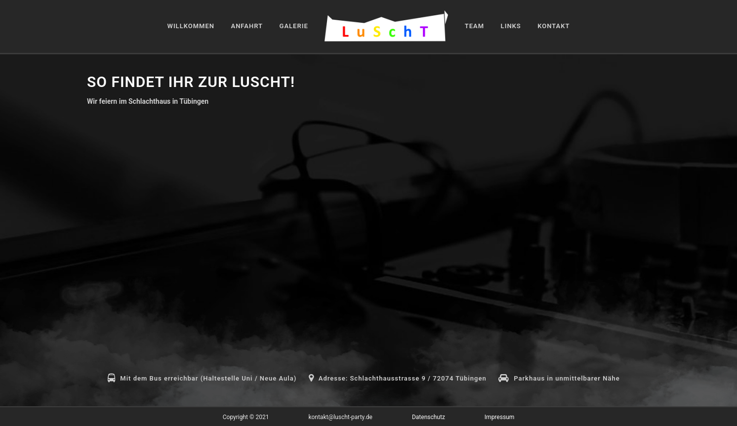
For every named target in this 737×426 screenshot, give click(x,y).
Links (511, 26)
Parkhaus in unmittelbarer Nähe (567, 378)
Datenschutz (428, 417)
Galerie (294, 26)
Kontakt (553, 26)
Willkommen (190, 26)
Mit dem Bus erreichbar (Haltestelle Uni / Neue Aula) (208, 378)
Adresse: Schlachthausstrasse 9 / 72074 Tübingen (403, 378)
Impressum (499, 417)
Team (474, 26)
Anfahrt (247, 26)
